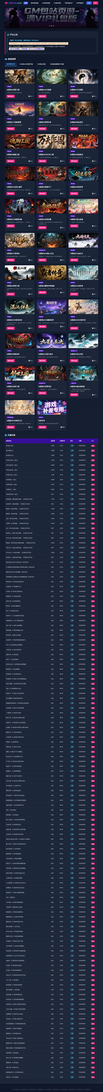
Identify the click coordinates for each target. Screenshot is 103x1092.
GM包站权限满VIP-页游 (57, 64)
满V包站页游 (34, 3)
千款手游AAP (69, 3)
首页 (25, 3)
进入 (93, 445)
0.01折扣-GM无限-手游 (26, 64)
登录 (95, 3)
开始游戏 (10, 96)
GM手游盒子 (80, 3)
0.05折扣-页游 (41, 64)
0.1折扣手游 (57, 3)
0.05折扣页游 (46, 3)
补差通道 (42, 427)
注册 (89, 3)
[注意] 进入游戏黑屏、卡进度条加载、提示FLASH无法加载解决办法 (27, 48)
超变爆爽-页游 (11, 64)
